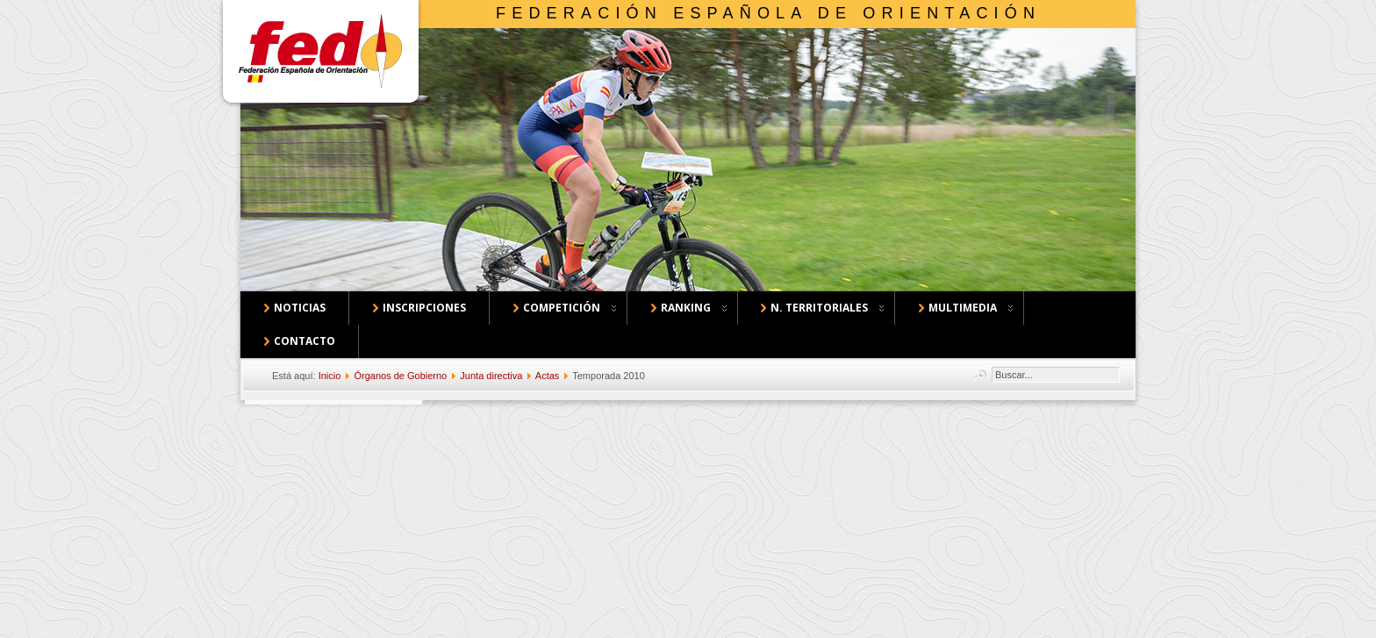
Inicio (330, 375)
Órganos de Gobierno (400, 375)
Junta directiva (491, 375)
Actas (547, 375)
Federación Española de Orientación (768, 13)
